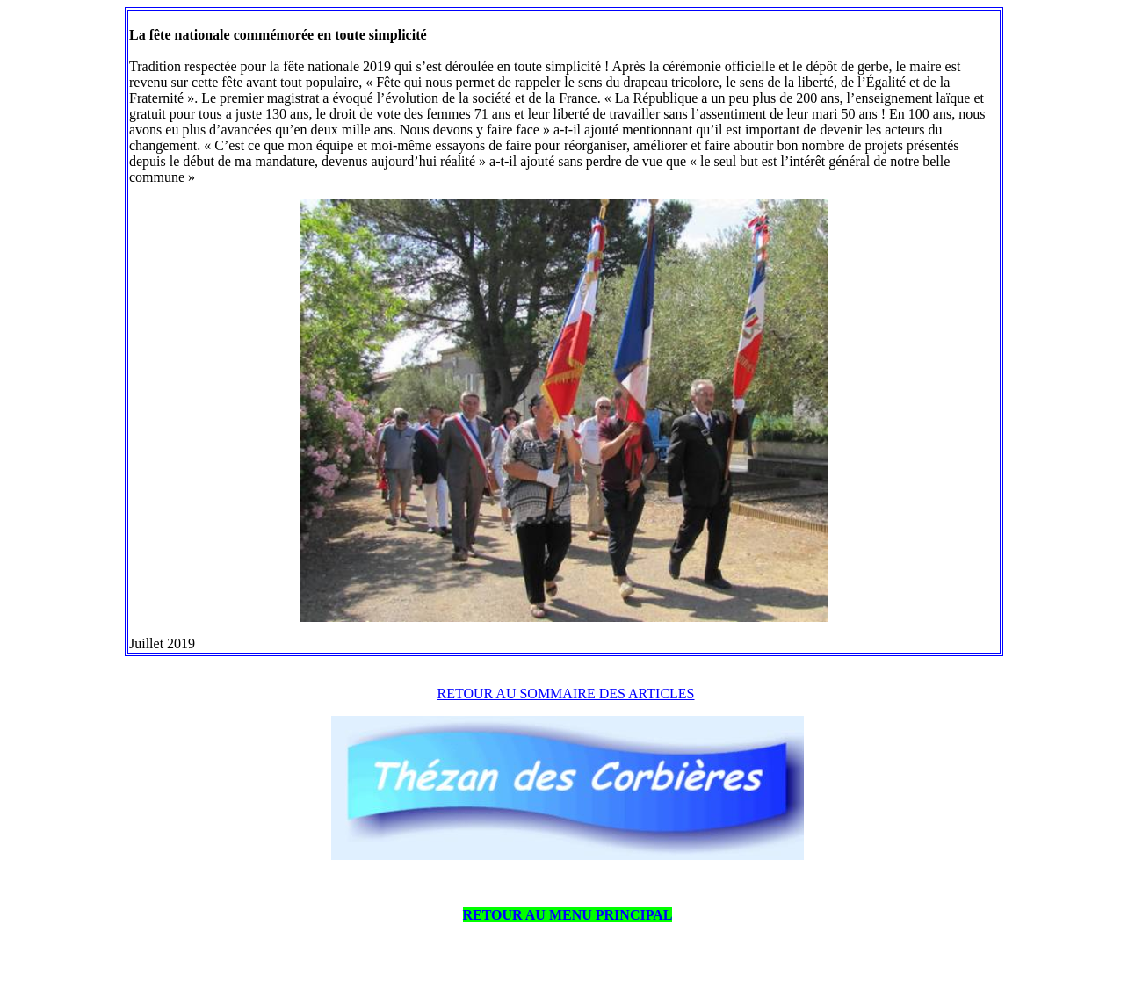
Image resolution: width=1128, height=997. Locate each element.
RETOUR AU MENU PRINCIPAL (568, 914)
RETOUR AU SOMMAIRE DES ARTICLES (566, 693)
